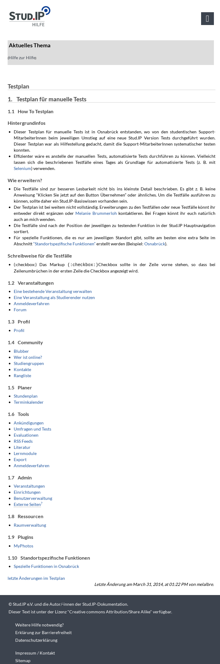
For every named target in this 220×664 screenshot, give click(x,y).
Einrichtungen (27, 491)
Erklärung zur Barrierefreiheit (43, 632)
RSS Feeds (23, 440)
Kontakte (22, 369)
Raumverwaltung (30, 524)
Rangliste (22, 375)
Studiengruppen (29, 363)
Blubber (21, 350)
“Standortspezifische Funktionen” (64, 243)
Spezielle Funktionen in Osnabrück (46, 565)
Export (20, 459)
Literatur (22, 446)
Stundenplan (26, 395)
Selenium (22, 168)
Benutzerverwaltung (33, 497)
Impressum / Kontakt (35, 652)
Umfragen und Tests (32, 428)
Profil (19, 330)
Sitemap (23, 660)
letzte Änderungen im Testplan (36, 577)
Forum (20, 309)
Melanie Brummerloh (96, 213)
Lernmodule (25, 453)
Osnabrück (154, 243)
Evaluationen (26, 434)
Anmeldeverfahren (31, 303)
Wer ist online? (28, 356)
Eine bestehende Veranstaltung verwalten (53, 291)
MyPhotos (23, 545)
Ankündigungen (29, 422)
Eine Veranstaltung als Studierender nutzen (54, 297)
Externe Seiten (27, 504)
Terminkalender (29, 401)
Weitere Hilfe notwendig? (39, 624)
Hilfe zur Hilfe (22, 57)
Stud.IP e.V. (23, 603)
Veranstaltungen (29, 485)
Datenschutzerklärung (36, 639)
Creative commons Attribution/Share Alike (109, 611)
